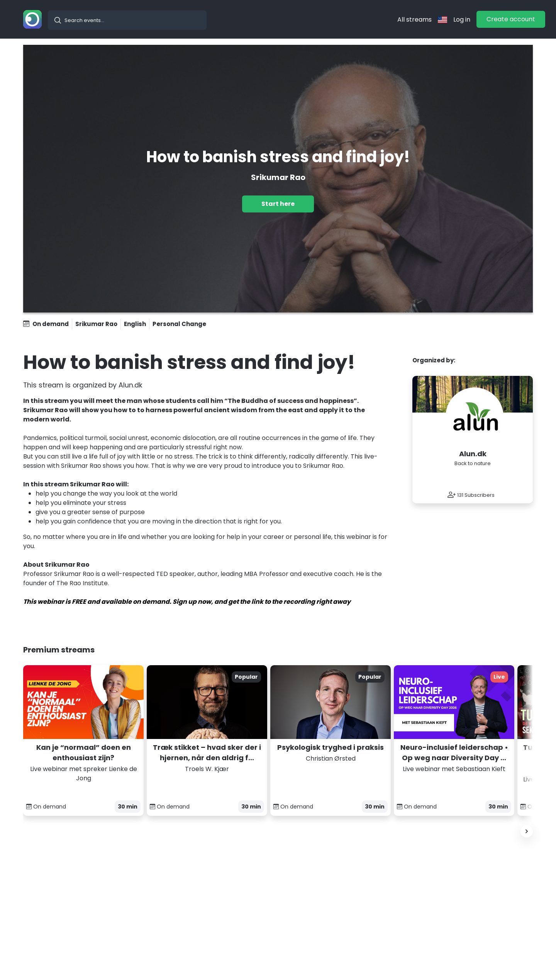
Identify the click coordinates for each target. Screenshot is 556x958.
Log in (461, 19)
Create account (510, 19)
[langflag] (442, 19)
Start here (278, 203)
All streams (414, 19)
